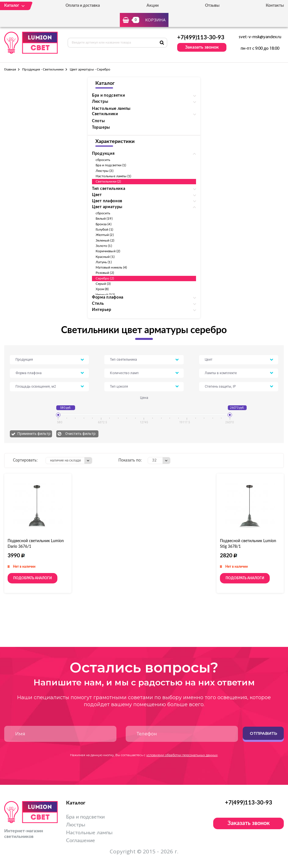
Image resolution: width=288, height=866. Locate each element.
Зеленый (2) (105, 240)
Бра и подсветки (85, 817)
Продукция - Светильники (42, 69)
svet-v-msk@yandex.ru (260, 37)
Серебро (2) (105, 278)
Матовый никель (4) (111, 267)
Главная (10, 69)
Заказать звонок (202, 47)
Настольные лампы (111, 109)
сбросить (103, 160)
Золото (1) (104, 245)
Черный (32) (105, 294)
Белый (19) (104, 218)
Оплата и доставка (83, 6)
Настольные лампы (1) (113, 176)
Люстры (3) (104, 170)
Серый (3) (103, 283)
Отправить (263, 733)
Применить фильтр (34, 433)
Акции (153, 6)
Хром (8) (102, 289)
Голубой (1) (104, 229)
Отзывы (212, 6)
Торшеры (101, 127)
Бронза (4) (103, 224)
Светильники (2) (108, 181)
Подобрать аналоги (32, 578)
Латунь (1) (104, 262)
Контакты (275, 6)
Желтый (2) (105, 235)
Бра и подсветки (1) (111, 165)
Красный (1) (105, 256)
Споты (98, 121)
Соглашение (80, 840)
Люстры (75, 825)
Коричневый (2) (108, 251)
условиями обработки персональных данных (182, 755)
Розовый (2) (105, 272)
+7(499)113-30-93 (200, 37)
